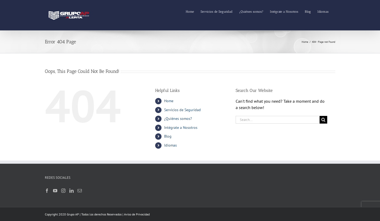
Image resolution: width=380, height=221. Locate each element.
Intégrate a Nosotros (180, 127)
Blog (168, 136)
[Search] (323, 120)
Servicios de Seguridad (182, 109)
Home (168, 100)
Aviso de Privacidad (137, 214)
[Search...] (278, 120)
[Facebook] (47, 191)
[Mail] (80, 191)
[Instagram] (63, 191)
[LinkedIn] (71, 191)
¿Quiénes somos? (178, 118)
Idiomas (170, 145)
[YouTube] (55, 191)
